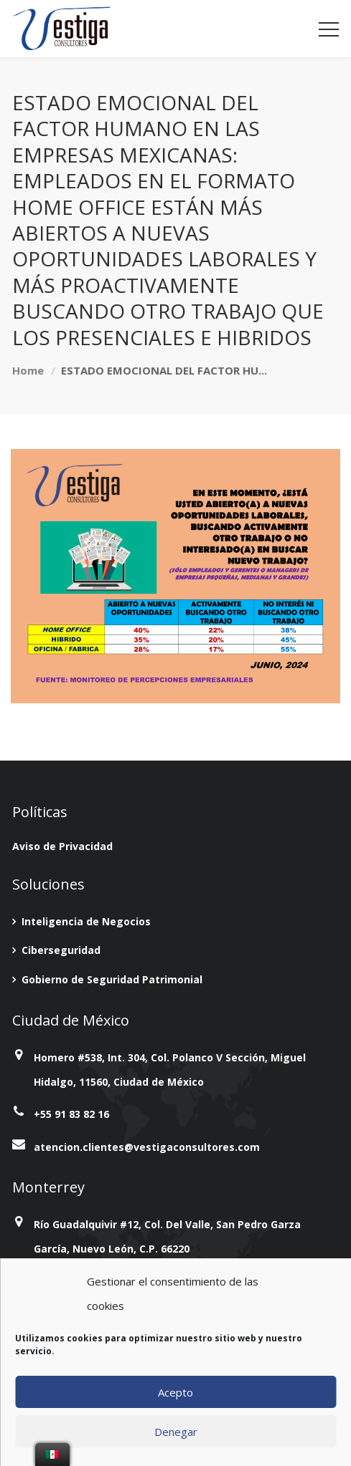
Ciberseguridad (61, 950)
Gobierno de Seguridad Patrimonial (112, 979)
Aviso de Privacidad (62, 846)
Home (28, 370)
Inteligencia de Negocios (86, 921)
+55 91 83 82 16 (71, 1114)
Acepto (175, 1392)
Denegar (175, 1431)
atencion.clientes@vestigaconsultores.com (147, 1147)
